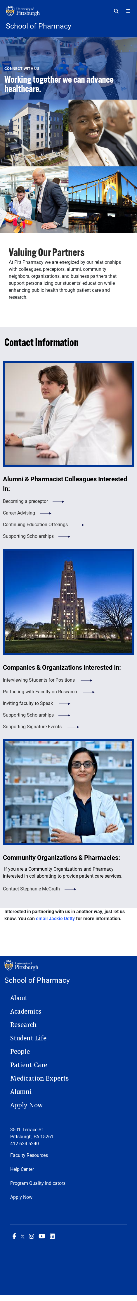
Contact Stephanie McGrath (31, 888)
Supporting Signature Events (33, 726)
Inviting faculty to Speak (28, 703)
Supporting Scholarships (28, 536)
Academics (25, 1011)
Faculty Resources (29, 1155)
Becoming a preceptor (25, 501)
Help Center (22, 1169)
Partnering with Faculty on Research (40, 691)
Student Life (28, 1038)
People (20, 1052)
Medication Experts (39, 1078)
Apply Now (26, 1105)
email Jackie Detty (55, 918)
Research (23, 1025)
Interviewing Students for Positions (39, 680)
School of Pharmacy (38, 25)
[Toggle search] (117, 11)
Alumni (21, 1092)
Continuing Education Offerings (35, 524)
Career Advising (19, 513)
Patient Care (28, 1065)
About (18, 998)
